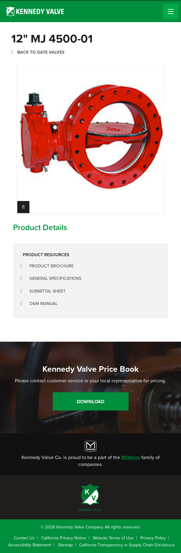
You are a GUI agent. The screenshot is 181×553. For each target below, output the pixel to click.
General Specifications (55, 278)
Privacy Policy (153, 538)
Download (90, 401)
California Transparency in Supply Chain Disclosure (127, 545)
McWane (130, 457)
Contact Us (24, 538)
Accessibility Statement (29, 545)
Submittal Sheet (47, 291)
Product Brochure (51, 266)
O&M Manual (43, 303)
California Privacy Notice (63, 538)
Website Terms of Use (113, 538)
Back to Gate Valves (40, 52)
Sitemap (65, 545)
